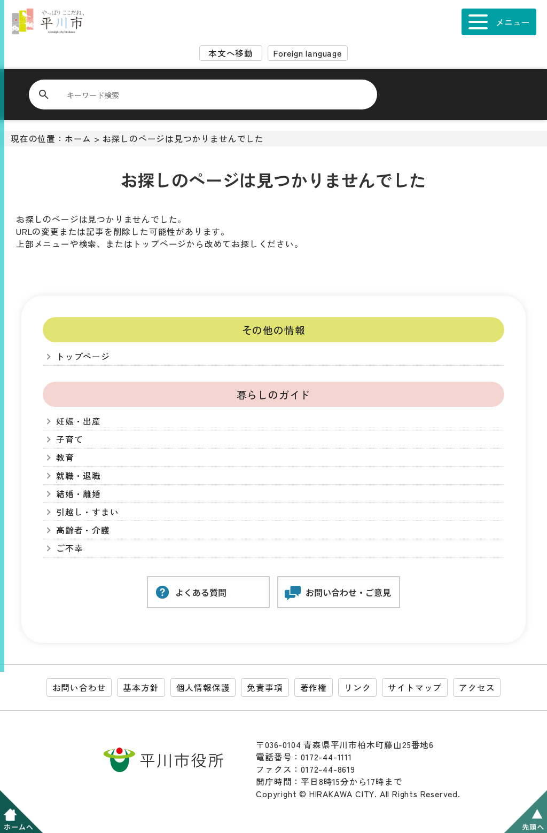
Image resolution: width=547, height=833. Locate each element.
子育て (69, 439)
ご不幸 (69, 548)
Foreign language (308, 53)
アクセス (477, 687)
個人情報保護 (203, 687)
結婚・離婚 (78, 494)
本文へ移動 (230, 53)
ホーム (78, 138)
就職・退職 (78, 475)
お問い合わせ (79, 687)
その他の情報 (274, 330)
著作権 (313, 687)
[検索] (209, 94)
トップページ (83, 356)
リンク (357, 687)
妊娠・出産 (78, 421)
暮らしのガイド (274, 394)
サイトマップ (415, 687)
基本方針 (141, 687)
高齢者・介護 (83, 530)
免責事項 (265, 687)
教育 (65, 457)
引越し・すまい (87, 512)
